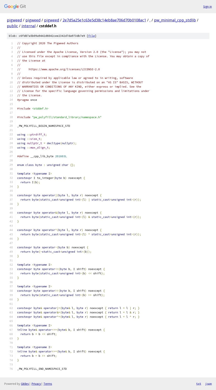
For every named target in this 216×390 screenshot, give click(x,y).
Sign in (207, 6)
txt (198, 383)
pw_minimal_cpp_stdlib (175, 20)
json (208, 383)
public (12, 25)
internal (28, 25)
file (91, 36)
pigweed (14, 20)
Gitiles (25, 384)
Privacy (36, 384)
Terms (47, 384)
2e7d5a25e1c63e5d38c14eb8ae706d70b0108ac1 (104, 20)
